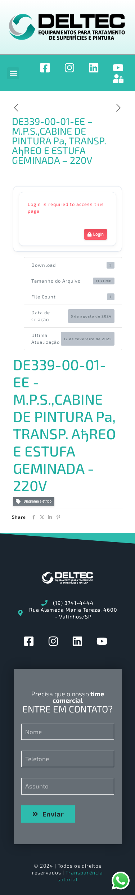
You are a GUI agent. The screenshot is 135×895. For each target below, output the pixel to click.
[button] (13, 73)
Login (95, 234)
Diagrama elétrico (33, 501)
